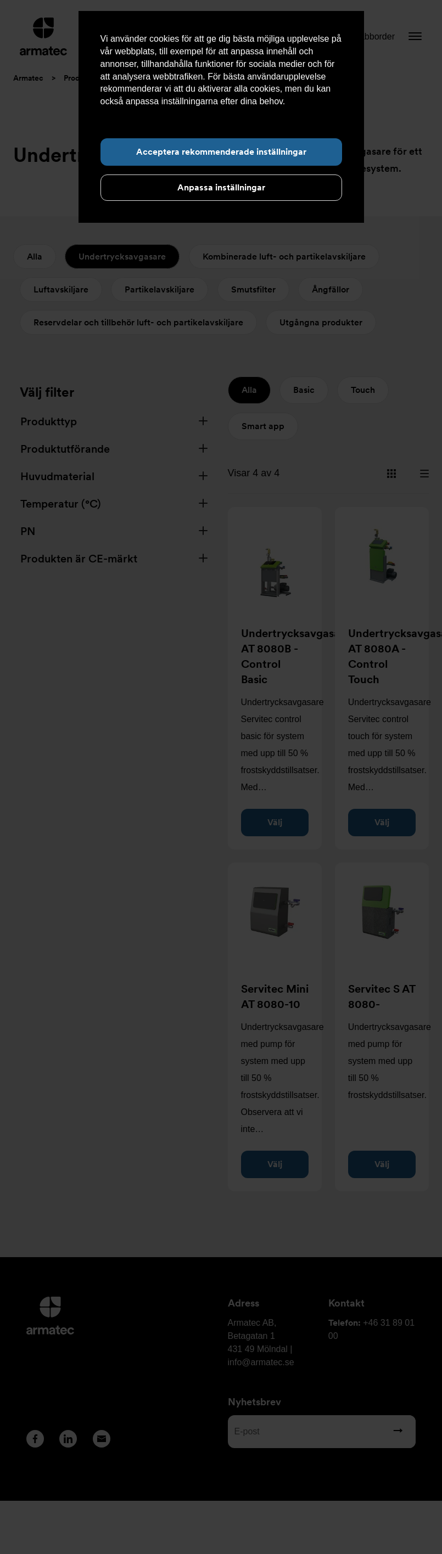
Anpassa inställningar (221, 187)
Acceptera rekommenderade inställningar (221, 152)
